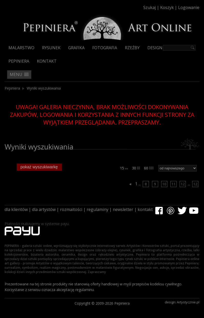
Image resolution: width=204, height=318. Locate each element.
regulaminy (97, 209)
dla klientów (16, 209)
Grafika (76, 48)
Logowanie (188, 7)
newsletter (123, 209)
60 (149, 168)
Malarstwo (21, 48)
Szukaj (149, 7)
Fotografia (104, 48)
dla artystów (44, 209)
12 (183, 183)
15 (124, 168)
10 (164, 183)
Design (154, 48)
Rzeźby (132, 48)
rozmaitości (71, 209)
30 (136, 168)
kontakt (145, 209)
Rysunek (51, 48)
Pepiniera (18, 61)
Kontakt (47, 61)
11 (173, 183)
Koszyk (167, 7)
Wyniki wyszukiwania (44, 88)
